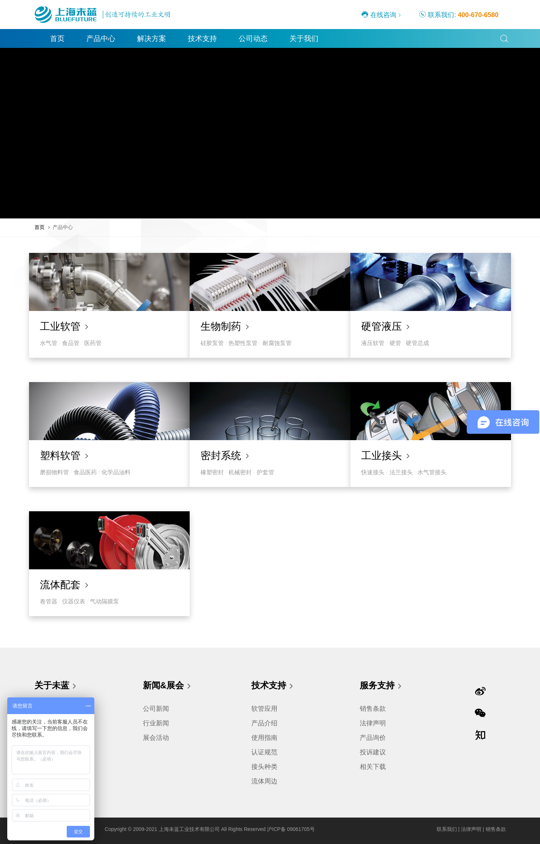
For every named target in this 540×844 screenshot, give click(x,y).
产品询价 (373, 737)
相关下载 (373, 766)
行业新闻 (156, 723)
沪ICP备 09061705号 (291, 829)
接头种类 (264, 766)
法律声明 (373, 723)
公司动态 (242, 38)
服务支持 (381, 686)
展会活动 (156, 737)
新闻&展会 (167, 686)
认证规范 (264, 752)
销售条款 (373, 708)
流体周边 (264, 781)
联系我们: (458, 15)
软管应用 (264, 708)
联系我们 (447, 829)
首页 (47, 38)
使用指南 (264, 737)
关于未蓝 (55, 686)
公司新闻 (156, 708)
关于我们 (293, 38)
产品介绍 (264, 723)
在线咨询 (378, 15)
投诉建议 (373, 752)
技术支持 (192, 38)
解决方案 (141, 38)
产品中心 (90, 38)
